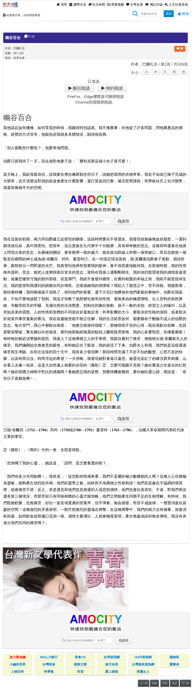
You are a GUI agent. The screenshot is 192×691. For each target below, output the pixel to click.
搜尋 (125, 221)
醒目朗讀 (81, 88)
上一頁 (143, 683)
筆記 (174, 683)
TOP (164, 683)
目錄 (154, 683)
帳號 (183, 13)
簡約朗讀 (114, 88)
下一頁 (185, 683)
